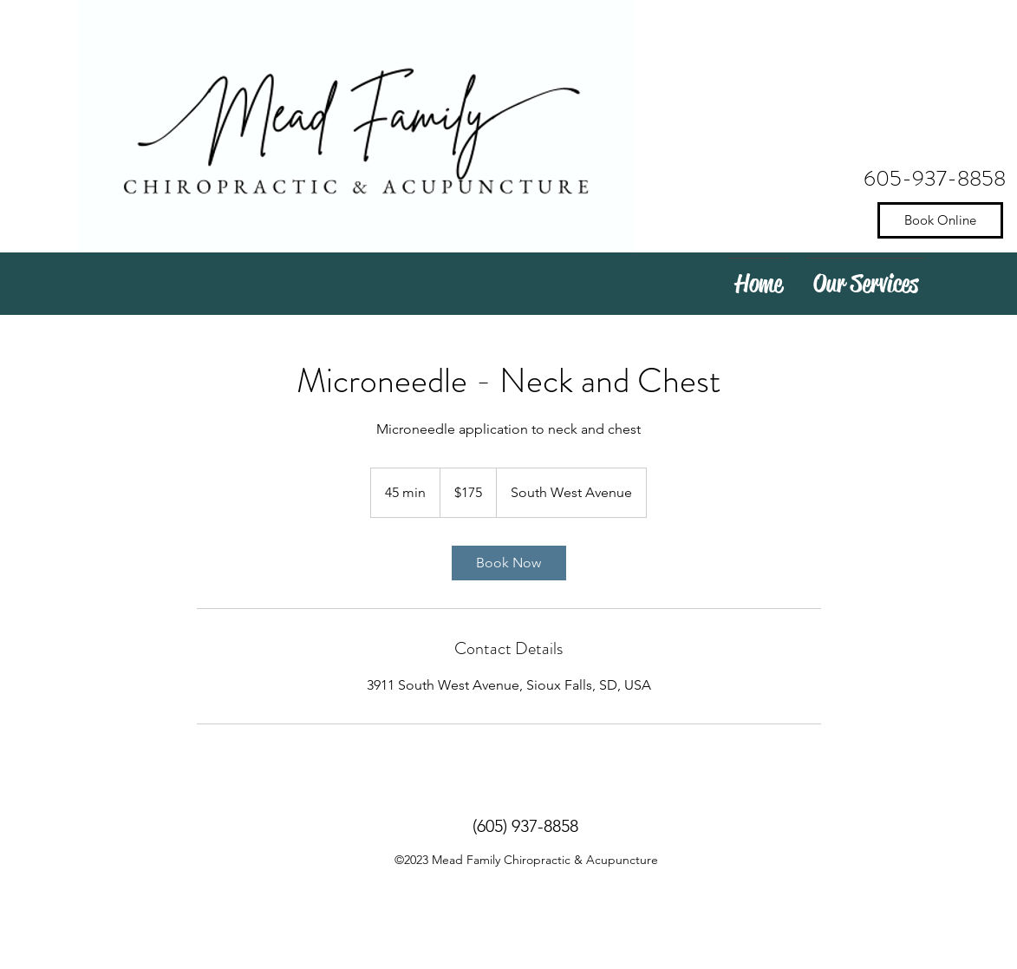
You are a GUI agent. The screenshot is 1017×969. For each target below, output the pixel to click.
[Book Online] (940, 220)
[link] (509, 563)
